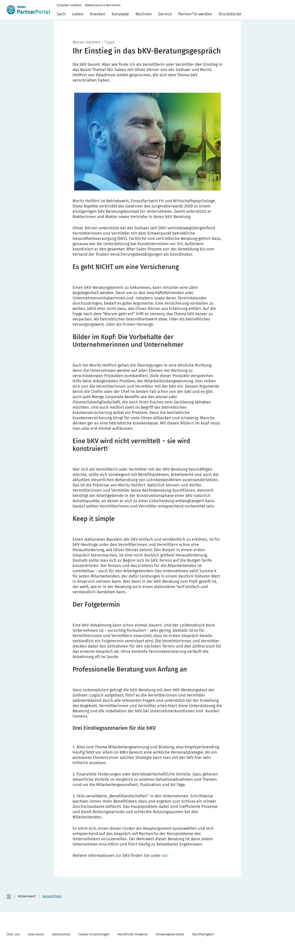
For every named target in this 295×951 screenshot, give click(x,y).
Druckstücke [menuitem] (230, 14)
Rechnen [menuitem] (144, 14)
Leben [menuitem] (77, 14)
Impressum (36, 934)
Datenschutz (61, 934)
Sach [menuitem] (61, 14)
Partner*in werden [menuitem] (195, 14)
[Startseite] (8, 896)
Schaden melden (69, 5)
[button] (286, 12)
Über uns (13, 934)
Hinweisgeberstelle (170, 934)
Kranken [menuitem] (97, 14)
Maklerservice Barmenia (103, 5)
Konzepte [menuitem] (120, 14)
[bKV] (165, 855)
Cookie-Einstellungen (94, 934)
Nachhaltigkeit (203, 934)
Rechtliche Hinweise (133, 934)
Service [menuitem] (165, 14)
